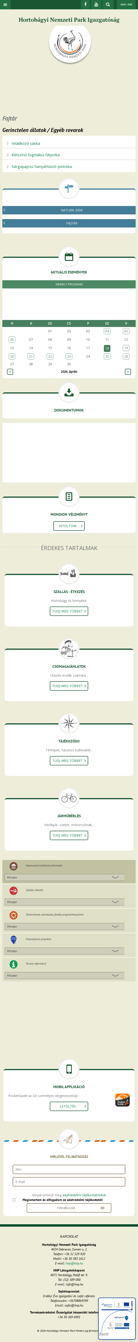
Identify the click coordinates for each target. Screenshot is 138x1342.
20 (12, 356)
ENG (129, 4)
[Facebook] (85, 5)
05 (126, 331)
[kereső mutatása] (108, 5)
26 (126, 356)
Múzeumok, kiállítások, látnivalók (44, 865)
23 (69, 356)
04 (107, 331)
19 (126, 348)
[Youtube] (96, 5)
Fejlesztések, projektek (38, 939)
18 (107, 348)
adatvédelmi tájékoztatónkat (84, 1195)
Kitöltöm (67, 526)
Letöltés (68, 1106)
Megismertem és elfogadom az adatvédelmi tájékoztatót (62, 1200)
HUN (122, 4)
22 (50, 356)
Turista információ (36, 963)
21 (31, 356)
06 (12, 339)
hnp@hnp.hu (74, 1263)
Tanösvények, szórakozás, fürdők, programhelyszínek (55, 914)
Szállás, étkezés (34, 890)
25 (107, 356)
